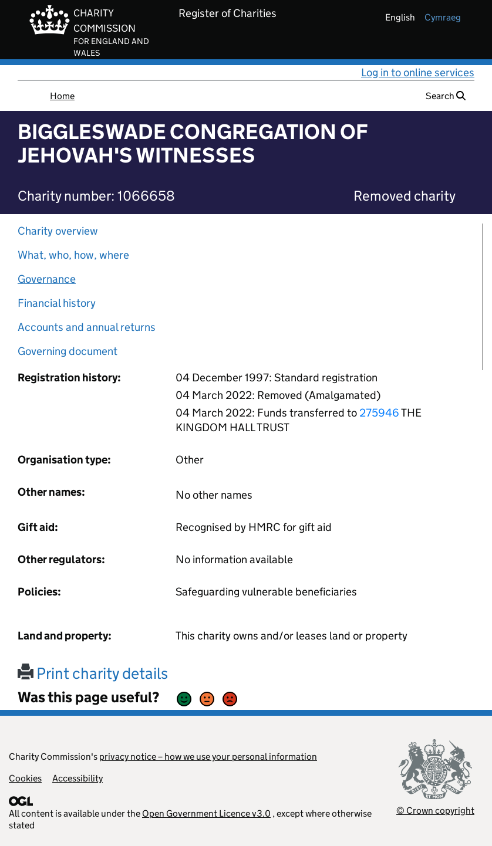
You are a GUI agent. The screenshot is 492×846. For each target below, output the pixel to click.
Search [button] (446, 95)
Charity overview (58, 231)
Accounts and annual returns (87, 327)
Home (62, 95)
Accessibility (77, 778)
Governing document (67, 351)
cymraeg (442, 17)
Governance (47, 279)
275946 (379, 412)
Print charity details (93, 673)
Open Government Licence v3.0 (206, 813)
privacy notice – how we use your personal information (208, 756)
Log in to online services (417, 72)
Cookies (25, 778)
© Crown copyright (435, 810)
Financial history (57, 303)
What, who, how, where (73, 255)
